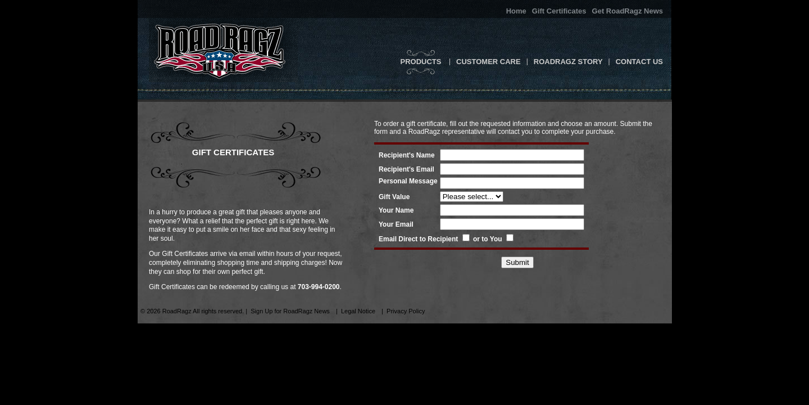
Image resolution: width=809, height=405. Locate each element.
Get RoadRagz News (627, 11)
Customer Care (488, 61)
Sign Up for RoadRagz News (290, 311)
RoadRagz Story (568, 61)
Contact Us (639, 61)
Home (516, 11)
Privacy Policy (406, 311)
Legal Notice (358, 311)
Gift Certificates (559, 11)
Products (420, 61)
